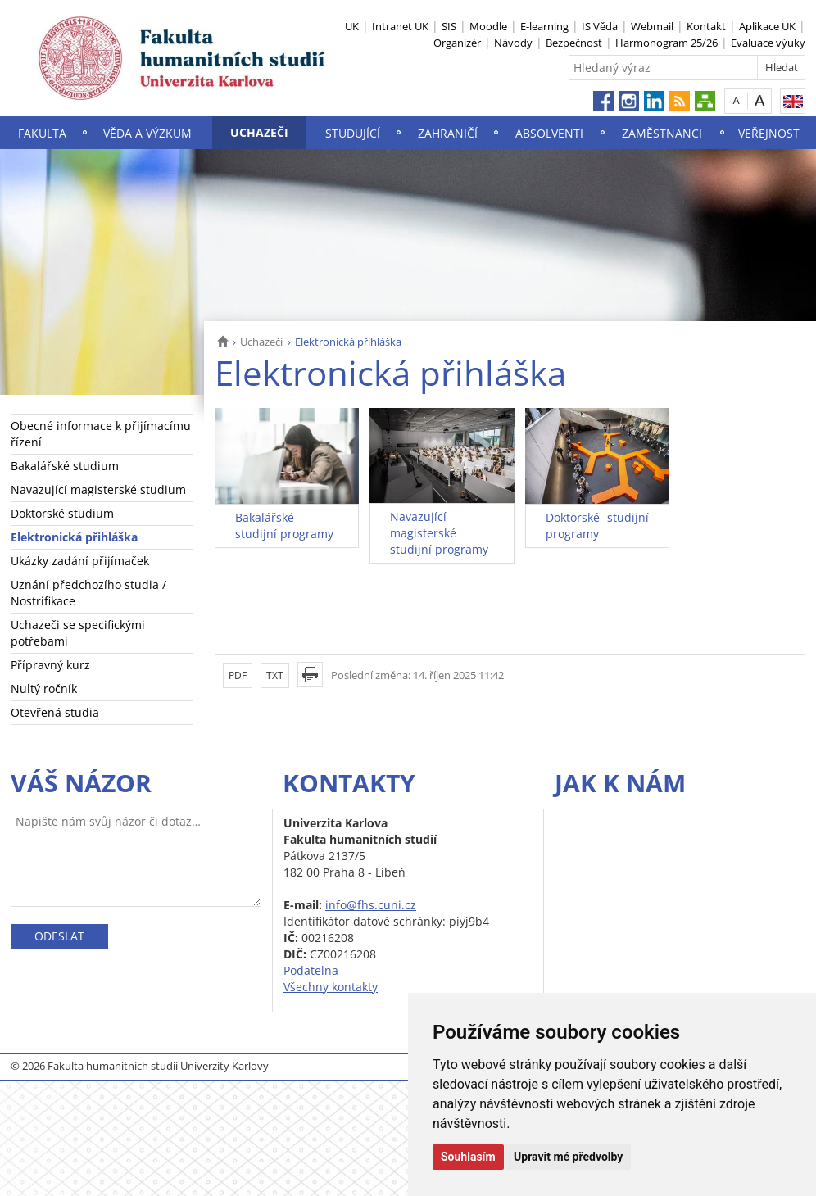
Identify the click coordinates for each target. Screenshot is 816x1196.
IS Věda (600, 26)
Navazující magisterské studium (98, 489)
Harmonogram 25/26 (666, 42)
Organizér (457, 42)
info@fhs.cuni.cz (370, 905)
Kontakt (706, 26)
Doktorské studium (62, 513)
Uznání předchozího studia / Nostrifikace (88, 593)
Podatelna (310, 970)
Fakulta (42, 133)
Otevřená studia (55, 712)
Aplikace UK (767, 26)
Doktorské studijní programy (597, 525)
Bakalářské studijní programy (284, 525)
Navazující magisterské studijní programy (439, 533)
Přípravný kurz (50, 665)
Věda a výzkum (147, 133)
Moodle (488, 26)
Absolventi (549, 133)
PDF (238, 675)
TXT (274, 675)
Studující (352, 133)
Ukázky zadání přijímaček (80, 561)
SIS (449, 26)
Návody (513, 42)
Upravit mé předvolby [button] (568, 1156)
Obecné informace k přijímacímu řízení (101, 434)
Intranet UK (400, 26)
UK (352, 26)
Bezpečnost (574, 42)
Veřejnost (769, 133)
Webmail (652, 26)
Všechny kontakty (330, 986)
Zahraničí (448, 133)
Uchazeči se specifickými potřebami (78, 633)
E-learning (544, 26)
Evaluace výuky (768, 42)
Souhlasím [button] (468, 1156)
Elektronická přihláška (74, 537)
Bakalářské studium (65, 465)
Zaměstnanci (662, 133)
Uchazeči (259, 132)
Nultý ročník (44, 688)
